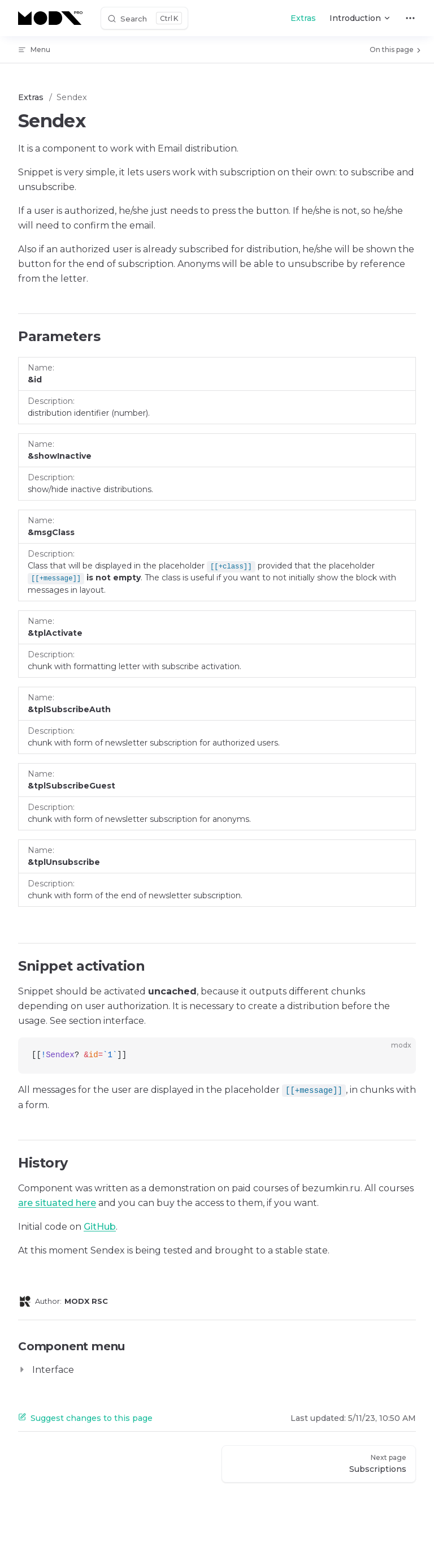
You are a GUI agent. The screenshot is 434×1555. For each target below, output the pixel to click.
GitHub (100, 1226)
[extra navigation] (410, 18)
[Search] (144, 18)
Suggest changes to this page (85, 1418)
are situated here (57, 1203)
